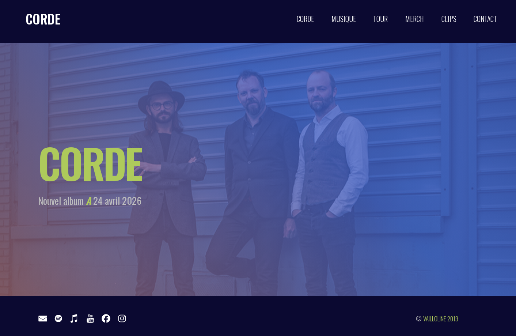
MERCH (414, 19)
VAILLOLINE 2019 (440, 318)
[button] (43, 318)
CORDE (43, 19)
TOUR (380, 19)
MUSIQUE (343, 19)
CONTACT (485, 19)
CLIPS (448, 19)
